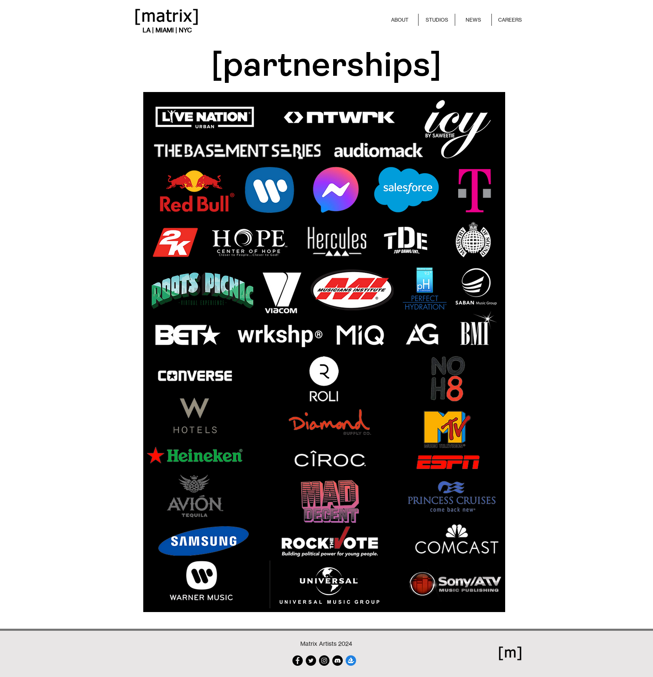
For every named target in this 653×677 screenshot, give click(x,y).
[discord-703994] (337, 660)
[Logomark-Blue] (351, 660)
